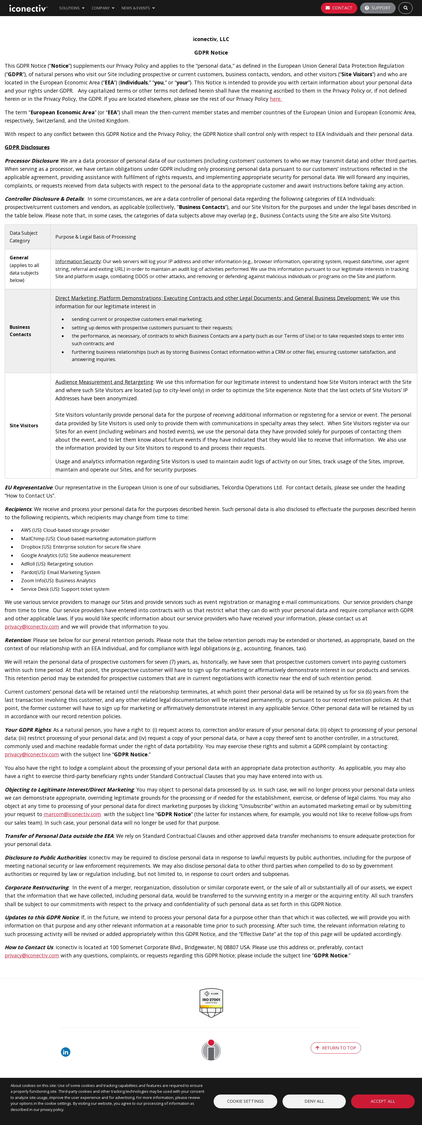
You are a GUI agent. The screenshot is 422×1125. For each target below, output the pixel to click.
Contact (339, 8)
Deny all (314, 1101)
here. (276, 98)
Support (378, 8)
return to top (336, 1048)
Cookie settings (245, 1101)
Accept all (383, 1101)
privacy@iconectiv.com (32, 626)
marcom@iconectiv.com (72, 814)
